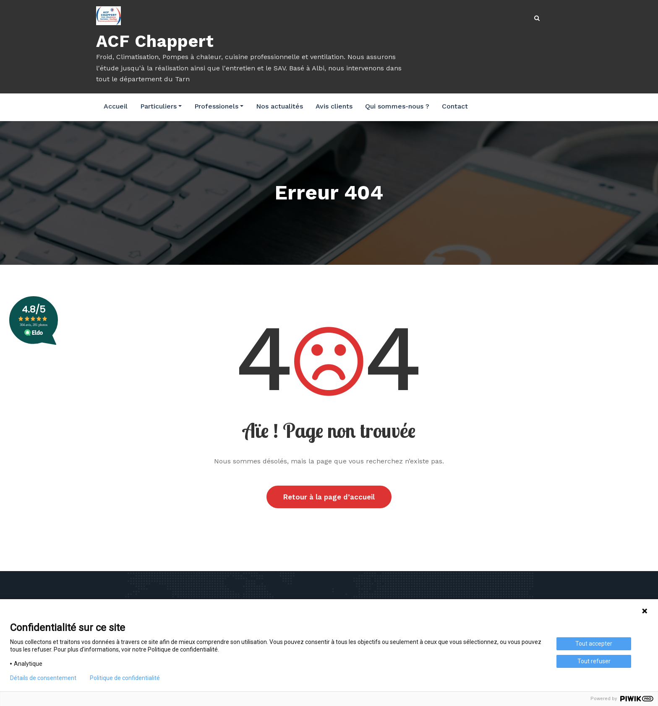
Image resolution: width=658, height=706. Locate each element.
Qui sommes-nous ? (397, 106)
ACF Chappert (155, 41)
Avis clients (334, 106)
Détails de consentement (43, 678)
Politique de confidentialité (125, 678)
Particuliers (161, 106)
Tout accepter (593, 643)
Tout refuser (594, 661)
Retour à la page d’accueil (329, 497)
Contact (455, 106)
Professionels (218, 106)
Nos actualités (279, 106)
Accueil (116, 106)
